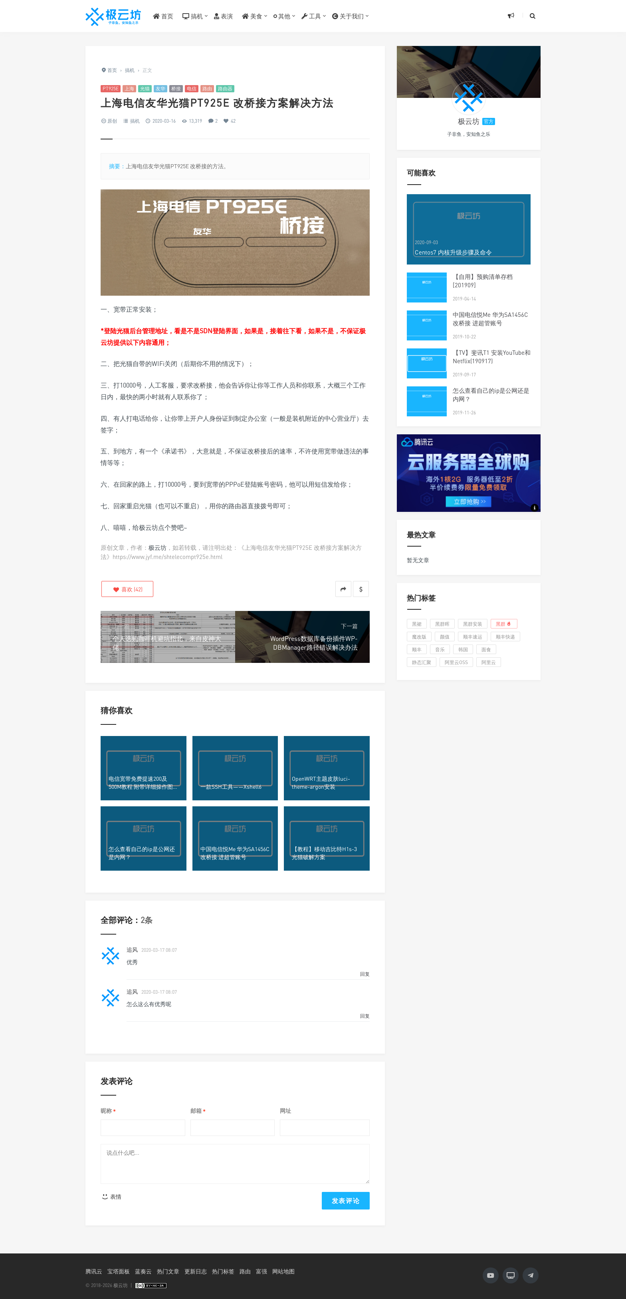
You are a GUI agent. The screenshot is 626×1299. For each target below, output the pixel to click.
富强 (261, 1271)
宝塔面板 (118, 1271)
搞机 (192, 16)
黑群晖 (442, 624)
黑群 (504, 624)
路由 (207, 89)
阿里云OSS (456, 662)
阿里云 (488, 662)
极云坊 (157, 547)
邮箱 (198, 1111)
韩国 (463, 649)
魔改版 (419, 637)
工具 (311, 16)
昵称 (108, 1111)
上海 (129, 89)
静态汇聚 (421, 662)
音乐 (440, 649)
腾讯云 (93, 1271)
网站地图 (283, 1271)
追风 (132, 949)
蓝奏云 (143, 1271)
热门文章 (168, 1271)
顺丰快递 (505, 637)
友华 (160, 89)
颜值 (445, 637)
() (127, 589)
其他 (281, 16)
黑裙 (417, 624)
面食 (486, 649)
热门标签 (223, 1271)
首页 (163, 16)
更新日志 (195, 1271)
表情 (111, 1196)
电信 (191, 89)
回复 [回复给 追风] (365, 974)
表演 (223, 16)
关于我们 (348, 16)
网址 (285, 1110)
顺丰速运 (472, 637)
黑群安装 (472, 624)
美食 (252, 16)
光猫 (145, 89)
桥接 (176, 89)
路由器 (225, 89)
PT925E (111, 89)
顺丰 (417, 649)
